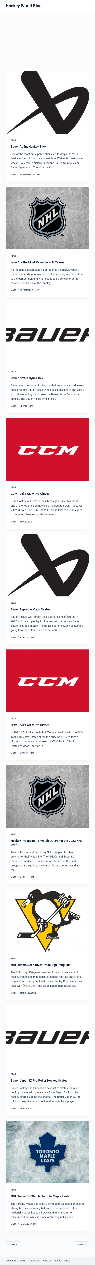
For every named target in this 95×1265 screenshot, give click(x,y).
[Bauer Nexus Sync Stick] (47, 333)
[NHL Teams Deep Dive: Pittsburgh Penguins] (47, 920)
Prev (13, 1244)
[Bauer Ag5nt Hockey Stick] (47, 102)
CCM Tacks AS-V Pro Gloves (30, 493)
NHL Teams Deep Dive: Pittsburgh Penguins (41, 965)
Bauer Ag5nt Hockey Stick (28, 146)
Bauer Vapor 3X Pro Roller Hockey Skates (39, 1080)
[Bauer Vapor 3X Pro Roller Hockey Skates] (47, 1036)
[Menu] (87, 5)
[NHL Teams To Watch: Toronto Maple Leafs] (47, 1152)
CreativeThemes (61, 1260)
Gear (13, 140)
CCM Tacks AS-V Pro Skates (30, 725)
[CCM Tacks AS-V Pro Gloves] (47, 449)
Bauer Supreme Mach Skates (30, 609)
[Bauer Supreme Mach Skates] (47, 565)
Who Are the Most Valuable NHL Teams (37, 262)
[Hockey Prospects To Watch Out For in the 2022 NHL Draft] (47, 796)
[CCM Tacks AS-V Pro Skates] (47, 680)
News (13, 256)
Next (82, 1244)
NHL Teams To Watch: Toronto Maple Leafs (40, 1196)
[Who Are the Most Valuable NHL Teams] (47, 218)
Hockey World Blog (24, 5)
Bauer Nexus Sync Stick (27, 378)
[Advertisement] (47, 37)
